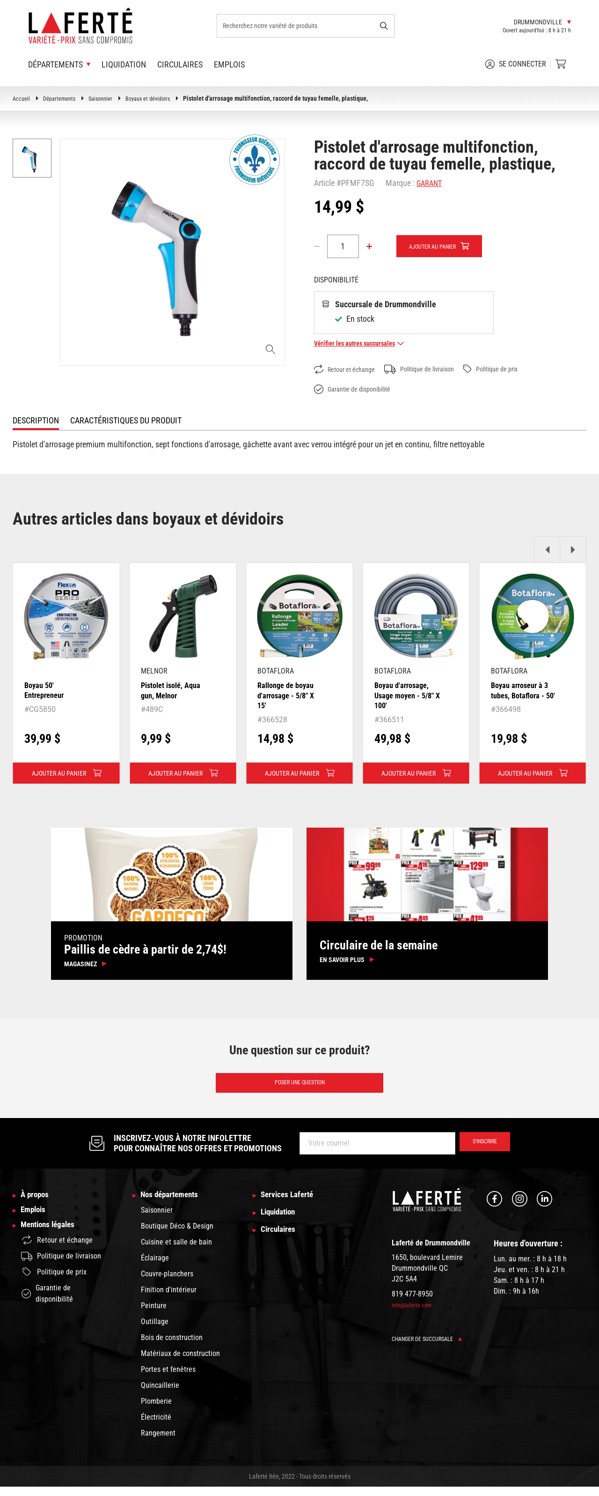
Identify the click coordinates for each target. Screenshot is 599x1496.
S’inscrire (480, 1151)
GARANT (430, 183)
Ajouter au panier (438, 247)
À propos (38, 1203)
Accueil (22, 98)
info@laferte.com (414, 1313)
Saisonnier (108, 98)
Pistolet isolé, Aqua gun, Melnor (174, 691)
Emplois (229, 64)
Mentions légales (53, 1241)
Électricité (156, 1426)
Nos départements (175, 1203)
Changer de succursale (432, 1346)
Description (36, 421)
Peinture (154, 1315)
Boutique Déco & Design (177, 1235)
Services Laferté (292, 1203)
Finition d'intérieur (169, 1299)
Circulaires (180, 64)
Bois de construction (172, 1346)
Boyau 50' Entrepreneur (46, 691)
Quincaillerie (160, 1394)
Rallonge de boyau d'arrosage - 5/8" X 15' (288, 696)
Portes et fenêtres (168, 1378)
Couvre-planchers (167, 1283)
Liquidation (124, 64)
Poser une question (299, 1089)
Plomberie (156, 1410)
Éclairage (155, 1267)
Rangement (158, 1442)
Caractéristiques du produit (126, 421)
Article (324, 183)
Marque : (400, 183)
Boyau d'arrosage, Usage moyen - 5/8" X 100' (407, 696)
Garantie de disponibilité (358, 389)
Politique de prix (513, 369)
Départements (62, 98)
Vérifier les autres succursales (364, 343)
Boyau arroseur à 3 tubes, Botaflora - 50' (522, 696)
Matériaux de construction (180, 1362)
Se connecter (515, 64)
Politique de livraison (433, 369)
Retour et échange (348, 370)
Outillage (154, 1330)
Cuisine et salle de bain (176, 1251)
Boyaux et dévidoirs (160, 98)
